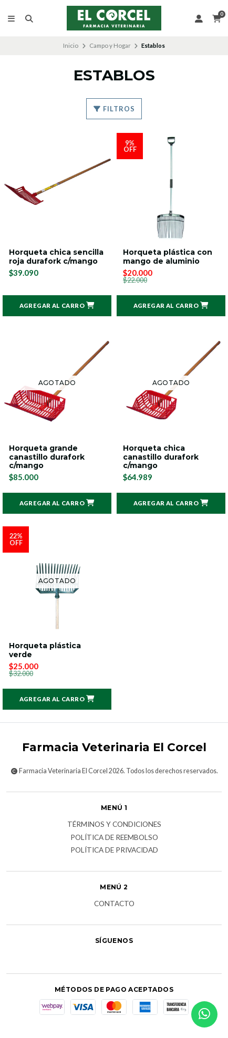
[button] (57, 305)
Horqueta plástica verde (45, 650)
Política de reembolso (114, 838)
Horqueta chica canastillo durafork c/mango (161, 457)
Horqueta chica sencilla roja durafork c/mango (56, 257)
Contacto (114, 904)
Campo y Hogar (110, 45)
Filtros (114, 109)
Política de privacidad (114, 850)
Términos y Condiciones (114, 824)
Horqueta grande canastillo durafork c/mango (47, 457)
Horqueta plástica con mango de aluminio (167, 257)
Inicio (70, 45)
